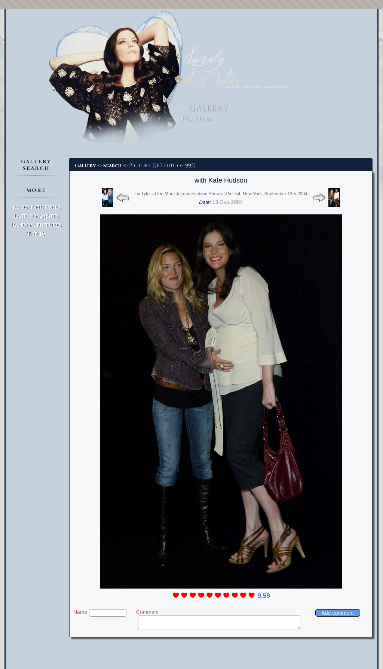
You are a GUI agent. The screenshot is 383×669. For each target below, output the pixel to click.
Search (112, 165)
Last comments (36, 216)
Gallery (85, 165)
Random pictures (36, 225)
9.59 (264, 595)
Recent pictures (36, 207)
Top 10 (36, 234)
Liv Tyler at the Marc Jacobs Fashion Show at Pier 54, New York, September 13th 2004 (220, 193)
